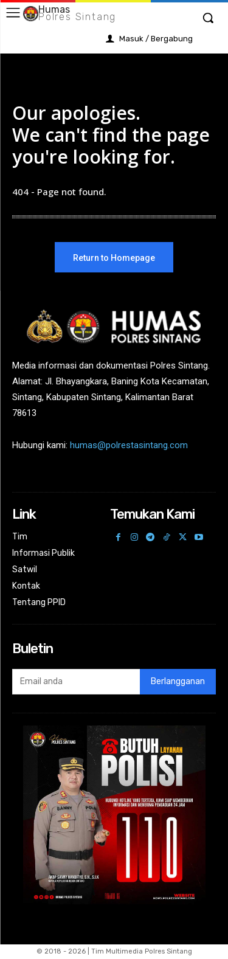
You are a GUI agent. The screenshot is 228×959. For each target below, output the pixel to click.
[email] (76, 681)
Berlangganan (178, 681)
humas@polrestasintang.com (129, 445)
